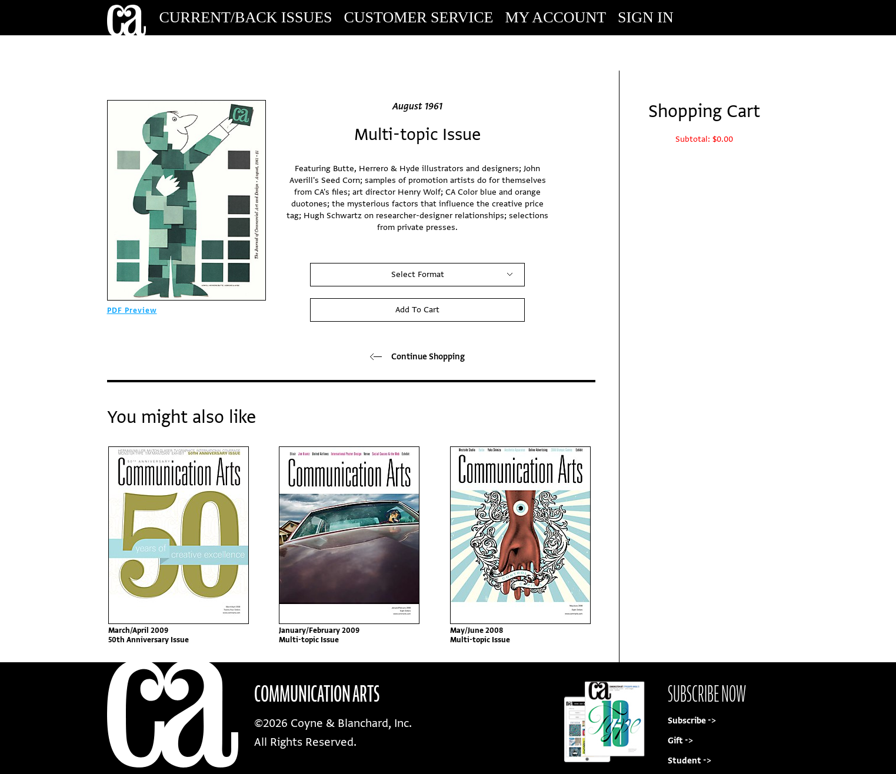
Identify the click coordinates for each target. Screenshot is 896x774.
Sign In (646, 17)
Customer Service (419, 17)
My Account (555, 17)
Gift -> (680, 740)
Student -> (689, 760)
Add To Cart (417, 309)
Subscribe (709, 52)
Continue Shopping (417, 356)
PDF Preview (132, 310)
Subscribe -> (692, 720)
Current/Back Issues (245, 17)
